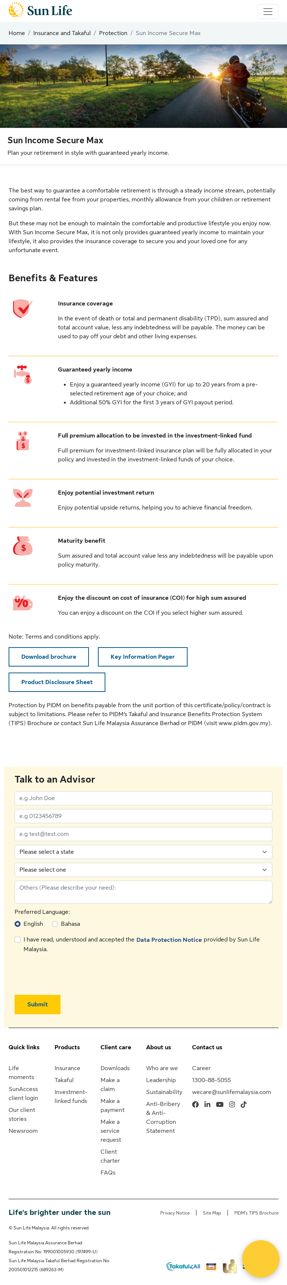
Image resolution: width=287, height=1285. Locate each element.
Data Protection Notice (169, 940)
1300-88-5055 (211, 1080)
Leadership (161, 1080)
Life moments (21, 1073)
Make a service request (111, 1131)
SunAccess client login (23, 1093)
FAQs (108, 1172)
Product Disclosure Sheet (57, 682)
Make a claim (110, 1085)
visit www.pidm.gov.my (237, 723)
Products (67, 1047)
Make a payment (112, 1105)
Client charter (110, 1156)
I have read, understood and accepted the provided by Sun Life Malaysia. (142, 944)
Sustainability (164, 1092)
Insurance (67, 1068)
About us (158, 1047)
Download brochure (48, 657)
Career (201, 1068)
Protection (113, 33)
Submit (37, 1004)
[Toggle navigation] (267, 11)
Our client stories (22, 1114)
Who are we (162, 1068)
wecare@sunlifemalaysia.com (231, 1092)
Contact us (207, 1047)
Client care (116, 1047)
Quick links (24, 1047)
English (33, 924)
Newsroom (23, 1131)
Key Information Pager (143, 657)
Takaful (64, 1080)
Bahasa (70, 924)
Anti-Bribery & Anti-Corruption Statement (163, 1117)
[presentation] (71, 974)
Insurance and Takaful (62, 33)
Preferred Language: (42, 912)
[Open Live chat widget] (261, 1259)
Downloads (115, 1068)
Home (17, 33)
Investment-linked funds (71, 1096)
